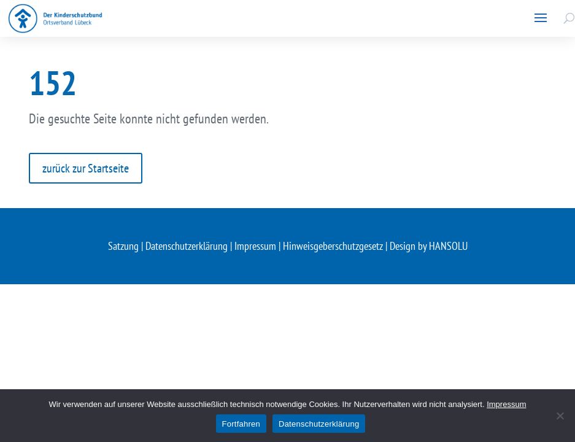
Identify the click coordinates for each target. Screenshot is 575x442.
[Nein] (560, 415)
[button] (540, 18)
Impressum (255, 246)
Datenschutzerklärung (186, 246)
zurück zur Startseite (85, 168)
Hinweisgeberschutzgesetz (333, 246)
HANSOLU (448, 246)
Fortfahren (241, 423)
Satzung (123, 246)
